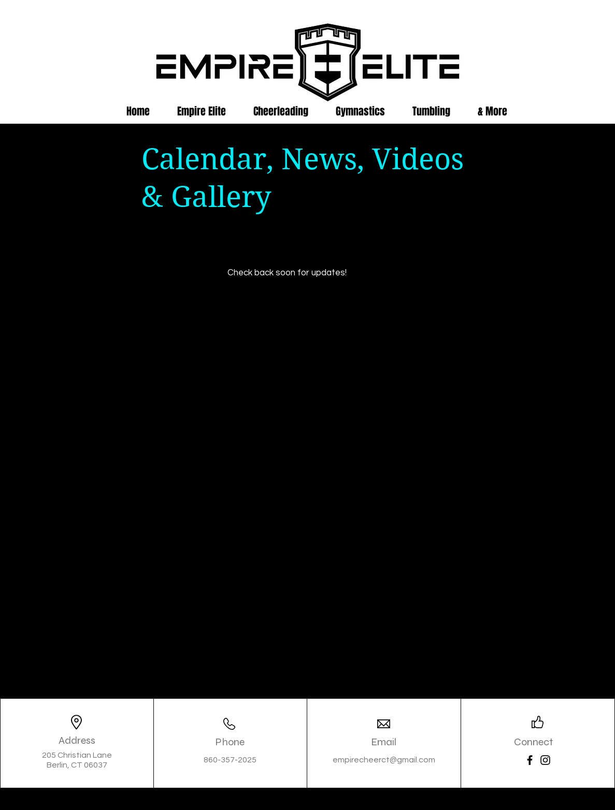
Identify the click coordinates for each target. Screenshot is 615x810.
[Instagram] (545, 760)
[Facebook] (529, 760)
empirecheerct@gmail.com (384, 760)
